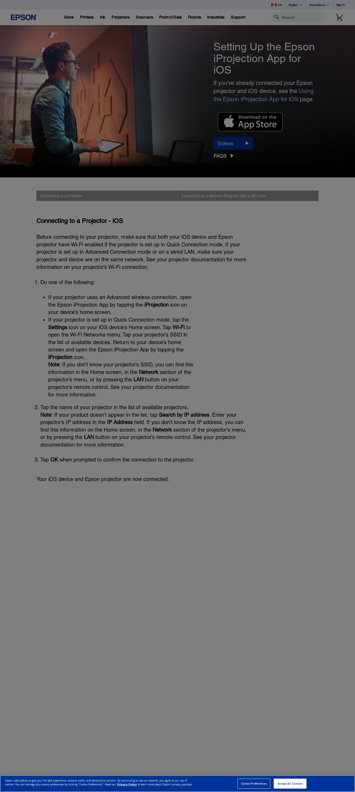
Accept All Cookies (290, 783)
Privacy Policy (127, 784)
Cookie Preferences (254, 783)
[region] (177, 783)
